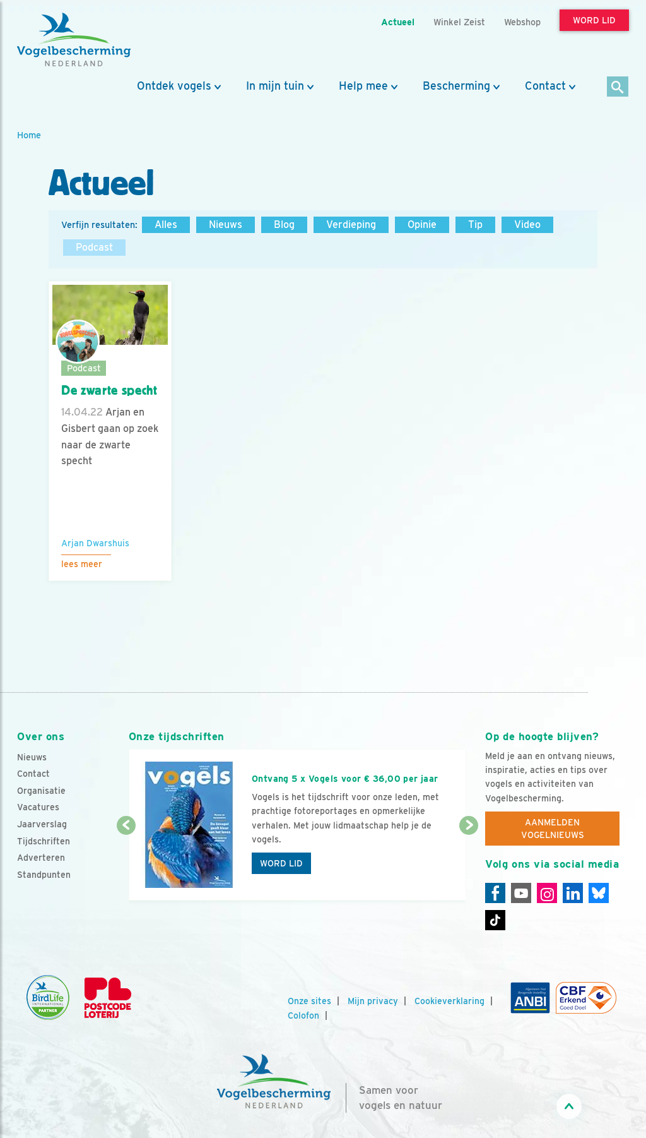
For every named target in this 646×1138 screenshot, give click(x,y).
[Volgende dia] (468, 864)
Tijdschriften (43, 841)
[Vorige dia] (126, 864)
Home (29, 134)
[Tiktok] (495, 920)
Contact (545, 86)
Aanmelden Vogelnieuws (552, 828)
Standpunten (44, 875)
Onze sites (309, 1001)
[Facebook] (495, 893)
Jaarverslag (42, 824)
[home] (74, 40)
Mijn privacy (373, 1001)
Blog (284, 225)
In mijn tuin (275, 86)
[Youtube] (521, 893)
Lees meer (81, 564)
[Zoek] (618, 87)
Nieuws (225, 225)
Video (527, 225)
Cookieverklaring (449, 1001)
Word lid (281, 863)
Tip (475, 225)
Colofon (303, 1015)
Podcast (94, 247)
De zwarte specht (109, 390)
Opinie (422, 225)
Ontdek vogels (174, 86)
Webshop (522, 21)
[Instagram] (547, 893)
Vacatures (38, 807)
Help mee (363, 86)
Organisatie (41, 791)
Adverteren (41, 858)
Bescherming (456, 86)
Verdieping (351, 225)
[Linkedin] (573, 893)
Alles (166, 225)
